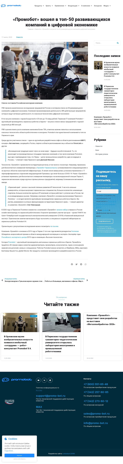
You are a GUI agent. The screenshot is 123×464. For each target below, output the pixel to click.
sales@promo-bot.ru (97, 413)
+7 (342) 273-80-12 (96, 401)
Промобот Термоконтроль (47, 168)
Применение (60, 6)
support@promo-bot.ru (50, 395)
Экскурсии (98, 6)
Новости (38, 29)
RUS (37, 391)
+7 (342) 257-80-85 (96, 392)
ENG (40, 391)
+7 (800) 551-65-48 (96, 384)
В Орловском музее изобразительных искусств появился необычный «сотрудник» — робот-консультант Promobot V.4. (112, 69)
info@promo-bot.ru (96, 423)
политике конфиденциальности (106, 232)
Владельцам (73, 6)
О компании (86, 6)
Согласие (105, 210)
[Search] (117, 43)
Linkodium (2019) (69, 453)
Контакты (87, 379)
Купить (49, 6)
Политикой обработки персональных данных (106, 204)
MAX (39, 406)
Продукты (39, 6)
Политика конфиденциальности (47, 388)
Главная (30, 29)
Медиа (107, 6)
